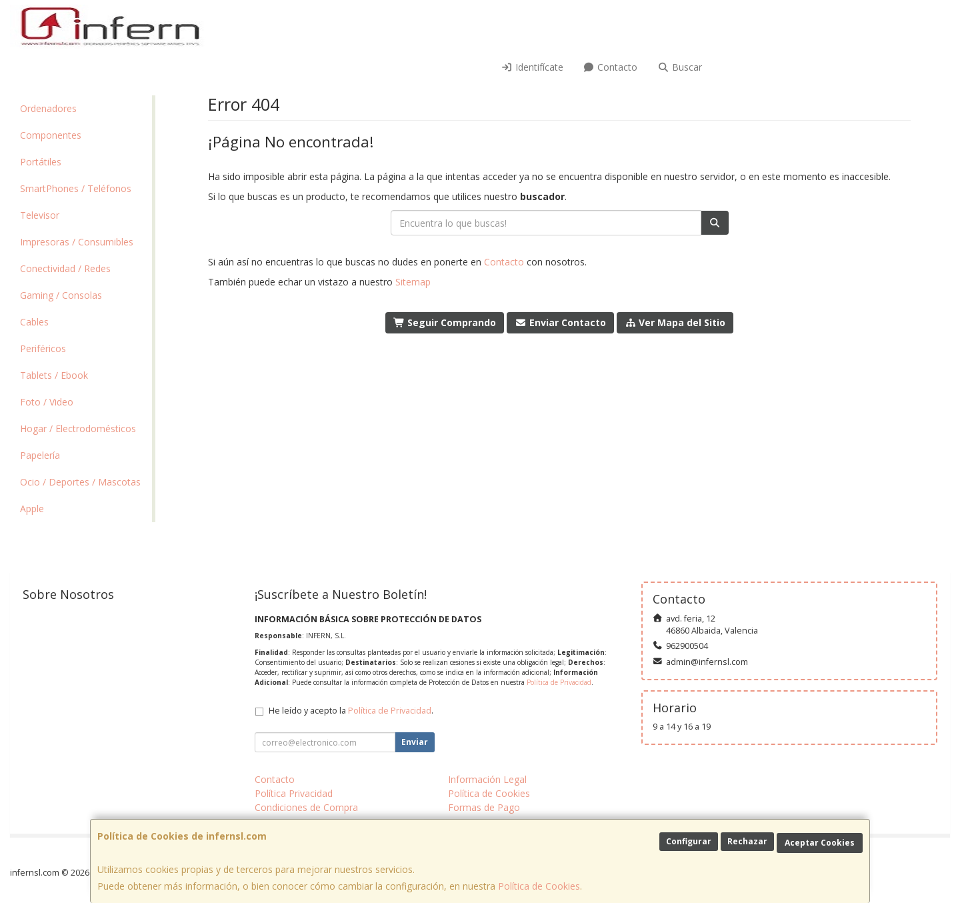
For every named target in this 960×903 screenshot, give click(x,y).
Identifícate (532, 67)
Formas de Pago (484, 807)
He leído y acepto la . (351, 710)
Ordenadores (48, 108)
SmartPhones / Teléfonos (75, 188)
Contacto (610, 67)
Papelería (40, 455)
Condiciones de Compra (306, 807)
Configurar (688, 841)
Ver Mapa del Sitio (675, 322)
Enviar (414, 742)
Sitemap (413, 281)
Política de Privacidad (559, 682)
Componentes (50, 135)
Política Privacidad (294, 793)
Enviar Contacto (560, 322)
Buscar (679, 67)
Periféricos (43, 348)
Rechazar (747, 841)
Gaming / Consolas (61, 295)
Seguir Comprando (445, 322)
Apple (32, 508)
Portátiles (40, 161)
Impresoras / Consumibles (76, 241)
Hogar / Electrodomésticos (78, 428)
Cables (34, 321)
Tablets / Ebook (54, 375)
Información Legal (487, 779)
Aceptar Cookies (820, 842)
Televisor (39, 215)
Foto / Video (46, 401)
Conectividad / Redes (65, 268)
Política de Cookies (539, 886)
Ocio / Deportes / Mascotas (80, 482)
